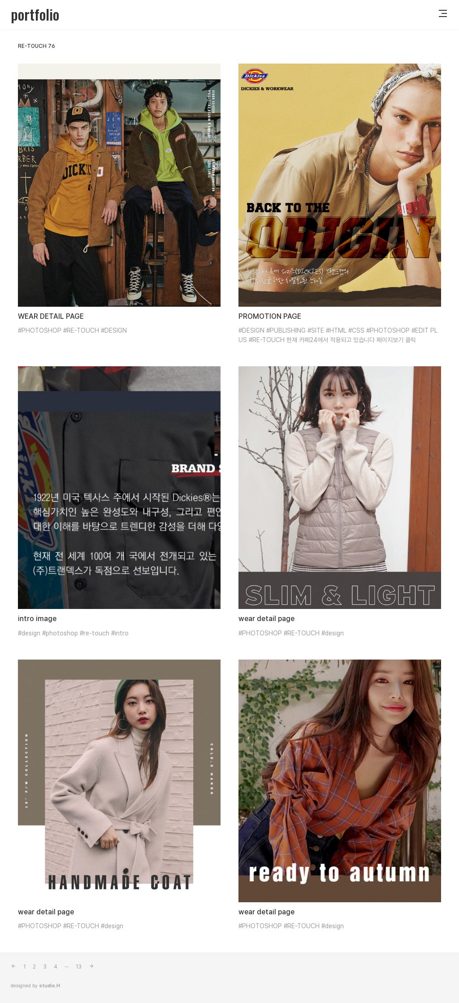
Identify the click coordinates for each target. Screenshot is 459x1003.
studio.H (49, 986)
